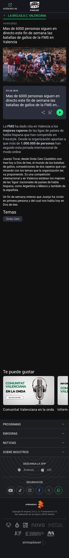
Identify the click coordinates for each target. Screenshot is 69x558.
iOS (46, 470)
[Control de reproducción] (59, 112)
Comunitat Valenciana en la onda (28, 409)
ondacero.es (10, 6)
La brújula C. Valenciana (24, 15)
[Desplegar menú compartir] (43, 112)
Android (26, 470)
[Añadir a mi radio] (50, 112)
